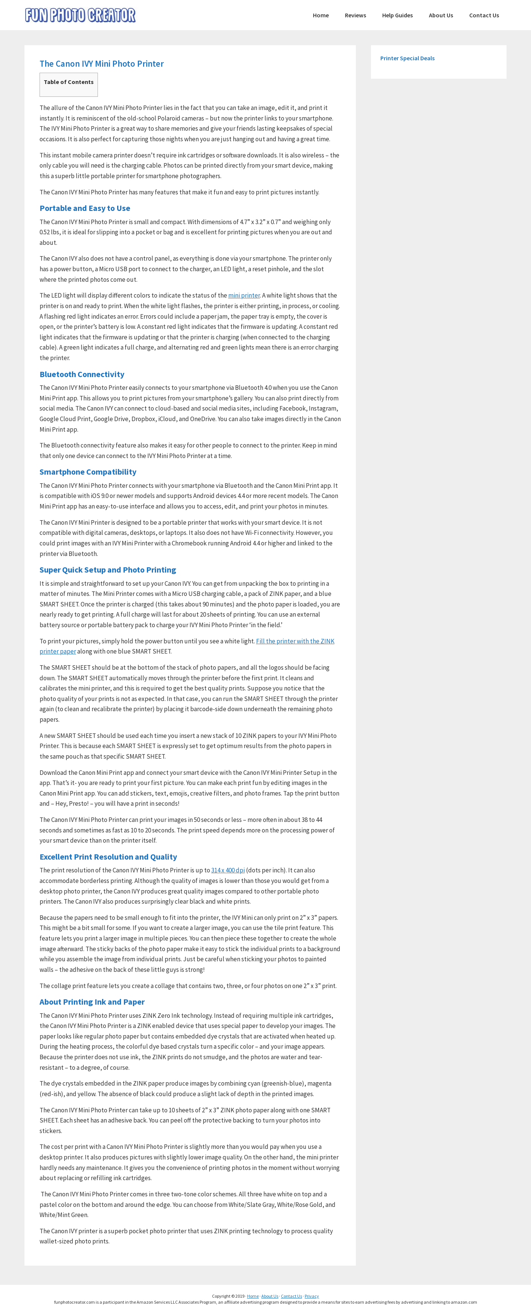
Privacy (312, 1296)
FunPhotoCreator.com (80, 15)
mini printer (244, 295)
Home (253, 1296)
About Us (269, 1296)
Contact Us (291, 1296)
